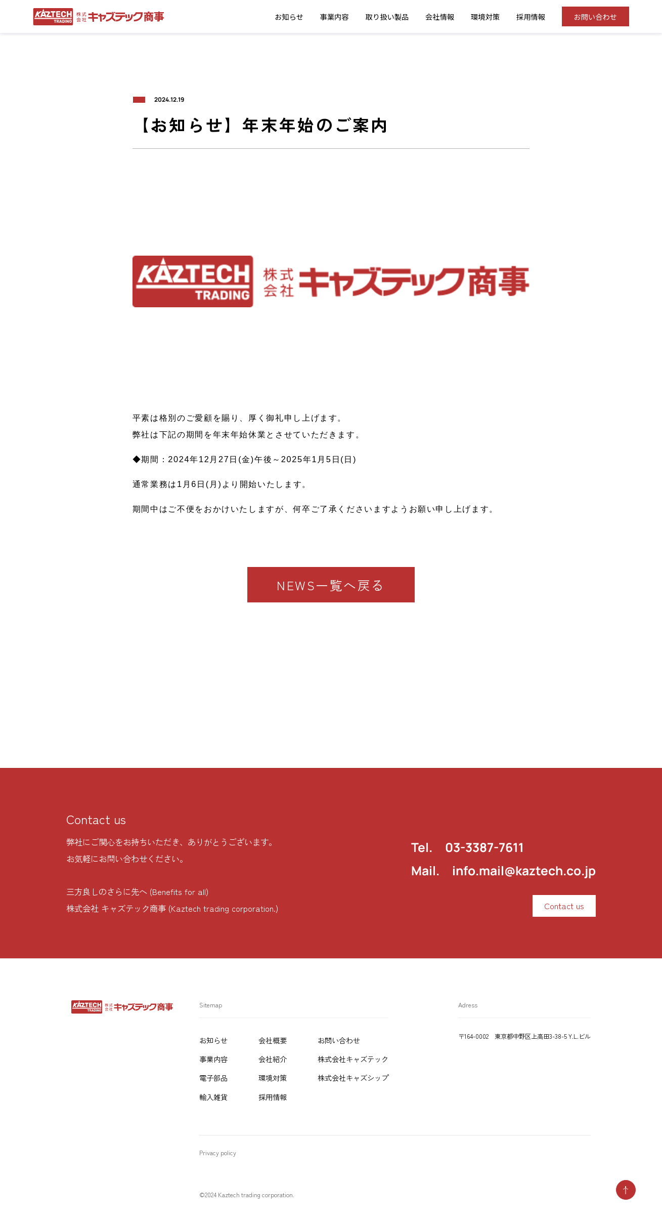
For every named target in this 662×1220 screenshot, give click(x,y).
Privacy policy (217, 1152)
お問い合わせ (595, 16)
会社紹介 (272, 1058)
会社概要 (272, 1040)
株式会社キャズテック (353, 1058)
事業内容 (334, 16)
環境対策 (485, 16)
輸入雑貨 (213, 1096)
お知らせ (213, 1040)
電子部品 (213, 1077)
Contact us (564, 906)
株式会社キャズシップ (353, 1077)
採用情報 (530, 16)
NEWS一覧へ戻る (331, 585)
